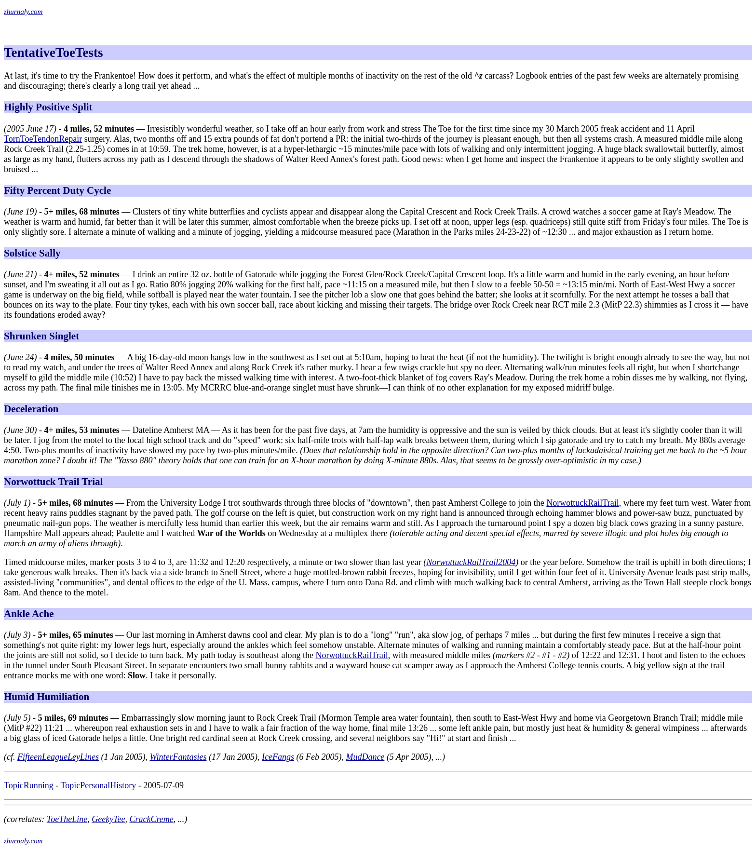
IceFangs (278, 757)
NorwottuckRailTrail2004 (470, 562)
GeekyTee (108, 819)
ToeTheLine (67, 819)
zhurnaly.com (23, 11)
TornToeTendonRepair (43, 139)
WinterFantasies (177, 757)
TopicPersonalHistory (98, 785)
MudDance (365, 757)
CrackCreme (151, 819)
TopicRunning (29, 785)
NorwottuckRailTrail (582, 503)
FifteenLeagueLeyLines (58, 757)
